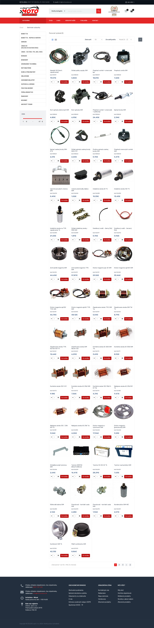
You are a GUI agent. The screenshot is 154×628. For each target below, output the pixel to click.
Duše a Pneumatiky (28, 72)
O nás (70, 599)
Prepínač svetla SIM (120, 70)
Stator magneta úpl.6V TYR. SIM (80, 308)
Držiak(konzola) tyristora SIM (58, 466)
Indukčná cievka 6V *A (100, 189)
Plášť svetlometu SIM (78, 544)
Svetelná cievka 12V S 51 (58, 386)
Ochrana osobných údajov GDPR (80, 602)
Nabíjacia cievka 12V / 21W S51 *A (59, 426)
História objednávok (124, 593)
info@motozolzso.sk (65, 2)
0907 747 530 (32, 2)
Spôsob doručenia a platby (78, 593)
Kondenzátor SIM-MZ (121, 504)
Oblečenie (25, 76)
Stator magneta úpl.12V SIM (123, 268)
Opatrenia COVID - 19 (76, 605)
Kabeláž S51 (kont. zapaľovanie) (56, 71)
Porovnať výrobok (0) (56, 33)
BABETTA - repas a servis (31, 38)
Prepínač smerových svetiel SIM (123, 150)
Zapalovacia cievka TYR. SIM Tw (102, 308)
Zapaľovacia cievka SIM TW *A (123, 308)
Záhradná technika (28, 64)
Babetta (24, 34)
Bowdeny (24, 60)
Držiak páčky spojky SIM (79, 70)
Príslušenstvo (27, 92)
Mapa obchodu (103, 596)
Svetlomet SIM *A (56, 544)
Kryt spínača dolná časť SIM (59, 110)
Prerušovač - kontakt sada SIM (80, 505)
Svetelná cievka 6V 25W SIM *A (80, 387)
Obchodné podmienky (76, 590)
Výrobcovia (102, 599)
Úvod (21, 27)
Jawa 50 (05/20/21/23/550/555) (29, 47)
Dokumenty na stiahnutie (77, 596)
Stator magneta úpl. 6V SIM (102, 268)
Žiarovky (24, 96)
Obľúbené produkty (124, 596)
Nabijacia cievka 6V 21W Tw (80, 426)
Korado (24, 56)
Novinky (24, 100)
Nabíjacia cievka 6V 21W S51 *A (123, 387)
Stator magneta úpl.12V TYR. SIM (58, 308)
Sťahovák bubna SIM (57, 504)
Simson (24, 42)
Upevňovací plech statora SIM (59, 190)
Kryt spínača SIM (77, 110)
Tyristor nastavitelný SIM (122, 465)
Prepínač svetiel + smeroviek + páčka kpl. (102, 111)
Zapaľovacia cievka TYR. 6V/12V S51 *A (58, 347)
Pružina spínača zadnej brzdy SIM (100, 150)
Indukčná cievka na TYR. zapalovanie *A (58, 229)
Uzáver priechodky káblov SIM (80, 190)
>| (130, 565)
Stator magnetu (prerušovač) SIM (119, 426)
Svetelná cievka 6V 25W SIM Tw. (102, 347)
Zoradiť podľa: (111, 39)
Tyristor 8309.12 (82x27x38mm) (76, 466)
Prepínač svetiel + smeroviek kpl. (102, 71)
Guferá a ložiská (27, 84)
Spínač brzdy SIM (120, 110)
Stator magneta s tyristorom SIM (99, 426)
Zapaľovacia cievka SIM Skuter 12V (79, 347)
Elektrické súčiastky (33, 27)
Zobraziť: (88, 39)
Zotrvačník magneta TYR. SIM (80, 268)
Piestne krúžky (27, 88)
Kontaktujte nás (103, 590)
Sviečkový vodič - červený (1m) (123, 229)
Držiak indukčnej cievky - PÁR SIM (79, 229)
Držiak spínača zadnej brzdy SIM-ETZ (80, 150)
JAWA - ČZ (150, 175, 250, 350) (31, 52)
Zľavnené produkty (104, 602)
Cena (23, 114)
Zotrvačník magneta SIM (58, 268)
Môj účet (131, 2)
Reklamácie (102, 593)
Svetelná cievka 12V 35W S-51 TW (102, 387)
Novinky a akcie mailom (125, 599)
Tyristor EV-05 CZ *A (100, 465)
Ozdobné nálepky (28, 80)
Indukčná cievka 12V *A (122, 189)
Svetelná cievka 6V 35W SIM (123, 347)
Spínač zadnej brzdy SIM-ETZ (58, 150)
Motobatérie (26, 68)
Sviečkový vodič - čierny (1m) (102, 228)
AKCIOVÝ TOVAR (26, 104)
